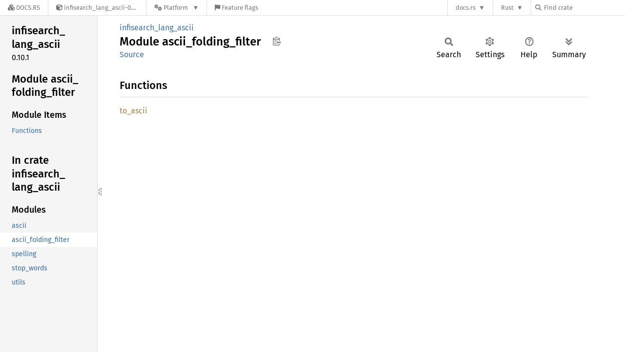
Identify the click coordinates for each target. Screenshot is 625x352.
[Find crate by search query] (584, 7)
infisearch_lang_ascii (157, 27)
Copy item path (277, 41)
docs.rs (466, 7)
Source (132, 54)
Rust (507, 7)
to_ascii (133, 110)
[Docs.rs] (24, 7)
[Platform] (176, 7)
